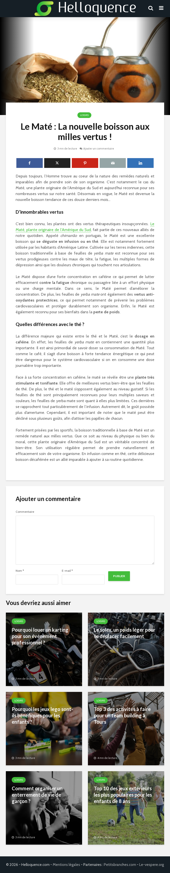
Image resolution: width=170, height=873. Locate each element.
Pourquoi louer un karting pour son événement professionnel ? (40, 636)
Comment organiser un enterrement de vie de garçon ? (37, 794)
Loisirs (84, 115)
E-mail (67, 570)
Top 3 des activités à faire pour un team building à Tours (122, 715)
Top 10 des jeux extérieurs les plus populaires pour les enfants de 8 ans (123, 794)
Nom (20, 570)
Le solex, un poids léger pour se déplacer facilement (124, 633)
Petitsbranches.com (120, 864)
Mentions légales (66, 864)
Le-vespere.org (151, 864)
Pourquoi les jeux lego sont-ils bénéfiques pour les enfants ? (42, 715)
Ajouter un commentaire (98, 148)
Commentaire (25, 511)
